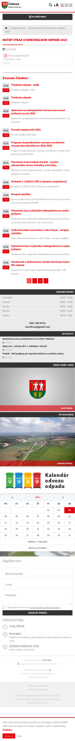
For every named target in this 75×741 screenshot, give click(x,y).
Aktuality (68, 333)
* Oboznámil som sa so (31, 607)
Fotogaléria (66, 414)
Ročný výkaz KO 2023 (18, 55)
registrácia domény (52, 699)
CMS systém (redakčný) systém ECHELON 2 (32, 695)
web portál (54, 695)
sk (62, 4)
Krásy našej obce (63, 365)
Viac (19, 736)
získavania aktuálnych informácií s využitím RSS (37, 664)
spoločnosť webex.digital (37, 703)
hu (66, 4)
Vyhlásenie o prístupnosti (31, 673)
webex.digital (42, 689)
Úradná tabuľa (18, 28)
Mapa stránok (29, 670)
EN (70, 4)
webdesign (31, 689)
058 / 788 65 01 (37, 323)
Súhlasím (9, 736)
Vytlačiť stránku (43, 670)
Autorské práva (48, 673)
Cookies (7, 730)
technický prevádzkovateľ (37, 686)
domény (40, 699)
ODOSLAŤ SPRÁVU (37, 612)
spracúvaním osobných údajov (45, 607)
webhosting (19, 699)
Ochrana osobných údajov (37, 677)
